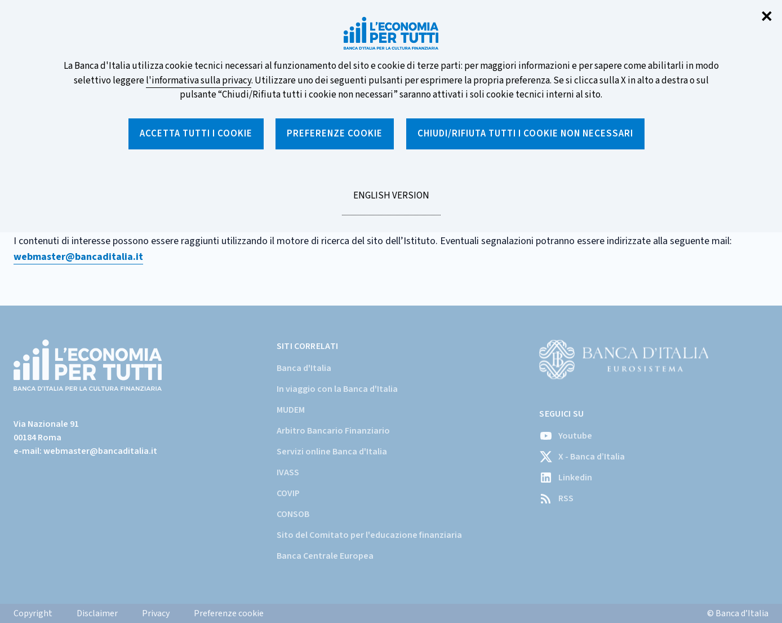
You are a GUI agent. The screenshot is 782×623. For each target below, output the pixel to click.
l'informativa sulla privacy (198, 80)
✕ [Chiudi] (767, 17)
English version (391, 201)
